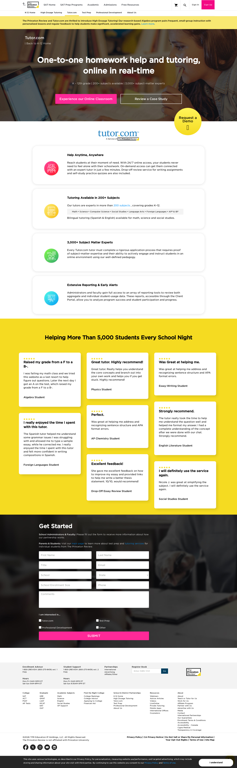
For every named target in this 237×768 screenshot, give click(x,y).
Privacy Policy (151, 763)
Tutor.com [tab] (72, 12)
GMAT (42, 698)
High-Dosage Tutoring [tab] (51, 12)
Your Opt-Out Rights (177, 740)
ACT (24, 698)
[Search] (185, 5)
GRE (41, 696)
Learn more (147, 24)
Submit (93, 636)
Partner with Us (185, 706)
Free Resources (130, 5)
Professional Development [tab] (109, 12)
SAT (24, 696)
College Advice (91, 698)
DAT (41, 706)
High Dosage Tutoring (123, 698)
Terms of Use (169, 763)
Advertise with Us (186, 708)
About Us (118, 708)
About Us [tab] (131, 12)
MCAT (42, 703)
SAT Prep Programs (71, 5)
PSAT (25, 701)
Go (164, 671)
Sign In (195, 5)
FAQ (25, 672)
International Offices (159, 711)
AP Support (62, 706)
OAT (41, 708)
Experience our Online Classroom (85, 99)
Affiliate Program (185, 703)
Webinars (154, 696)
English (60, 701)
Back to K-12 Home (38, 43)
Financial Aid (90, 703)
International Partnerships (189, 715)
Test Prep (104, 621)
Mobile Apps (155, 708)
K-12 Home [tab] (30, 12)
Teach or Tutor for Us (187, 698)
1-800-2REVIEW (40, 669)
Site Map (209, 740)
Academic (93, 5)
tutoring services (135, 543)
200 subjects (122, 205)
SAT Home (49, 5)
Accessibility (183, 723)
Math (59, 696)
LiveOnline (154, 703)
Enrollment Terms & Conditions (192, 720)
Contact (181, 713)
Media (180, 711)
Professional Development (57, 627)
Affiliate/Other (111, 674)
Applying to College (93, 701)
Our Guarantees (185, 718)
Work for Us (183, 701)
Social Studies (63, 703)
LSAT (42, 701)
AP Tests (26, 703)
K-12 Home (118, 696)
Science (60, 698)
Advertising (109, 672)
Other (102, 627)
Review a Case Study (151, 99)
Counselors (155, 713)
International (110, 669)
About (180, 696)
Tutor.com (47, 621)
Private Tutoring (157, 706)
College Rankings (92, 696)
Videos (153, 701)
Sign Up (208, 5)
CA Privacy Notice (153, 737)
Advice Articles (157, 698)
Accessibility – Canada (188, 725)
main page (78, 543)
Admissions (110, 5)
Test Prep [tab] (86, 12)
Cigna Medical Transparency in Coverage (189, 728)
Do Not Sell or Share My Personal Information (189, 737)
